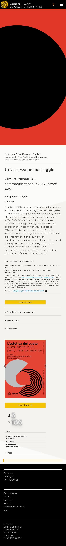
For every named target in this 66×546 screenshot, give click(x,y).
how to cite (10, 439)
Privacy (7, 503)
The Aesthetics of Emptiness (32, 157)
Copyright (8, 500)
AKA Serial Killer (29, 270)
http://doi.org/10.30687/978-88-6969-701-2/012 (28, 291)
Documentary (17, 270)
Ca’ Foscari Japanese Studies (26, 154)
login (6, 510)
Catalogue (9, 476)
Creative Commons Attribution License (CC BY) (37, 277)
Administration (11, 493)
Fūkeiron (38, 270)
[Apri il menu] (61, 4)
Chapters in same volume (19, 312)
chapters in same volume (16, 436)
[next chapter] (45, 366)
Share (8, 453)
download (25, 405)
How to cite (12, 320)
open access (11, 261)
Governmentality (10, 272)
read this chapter (25, 302)
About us (8, 473)
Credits (7, 496)
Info (7, 431)
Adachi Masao (47, 270)
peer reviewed (26, 261)
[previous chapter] (5, 366)
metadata (10, 441)
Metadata (11, 329)
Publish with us (11, 480)
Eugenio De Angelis (16, 196)
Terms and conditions (14, 507)
